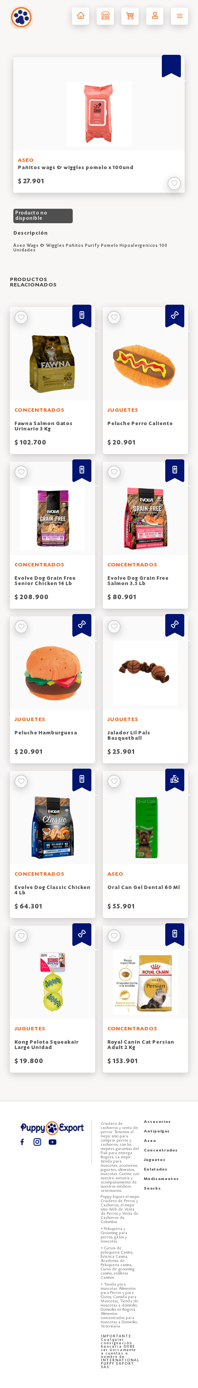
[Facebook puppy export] (22, 1141)
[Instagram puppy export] (37, 1141)
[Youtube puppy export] (52, 1141)
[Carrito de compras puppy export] (130, 16)
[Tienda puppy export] (105, 16)
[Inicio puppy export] (80, 16)
